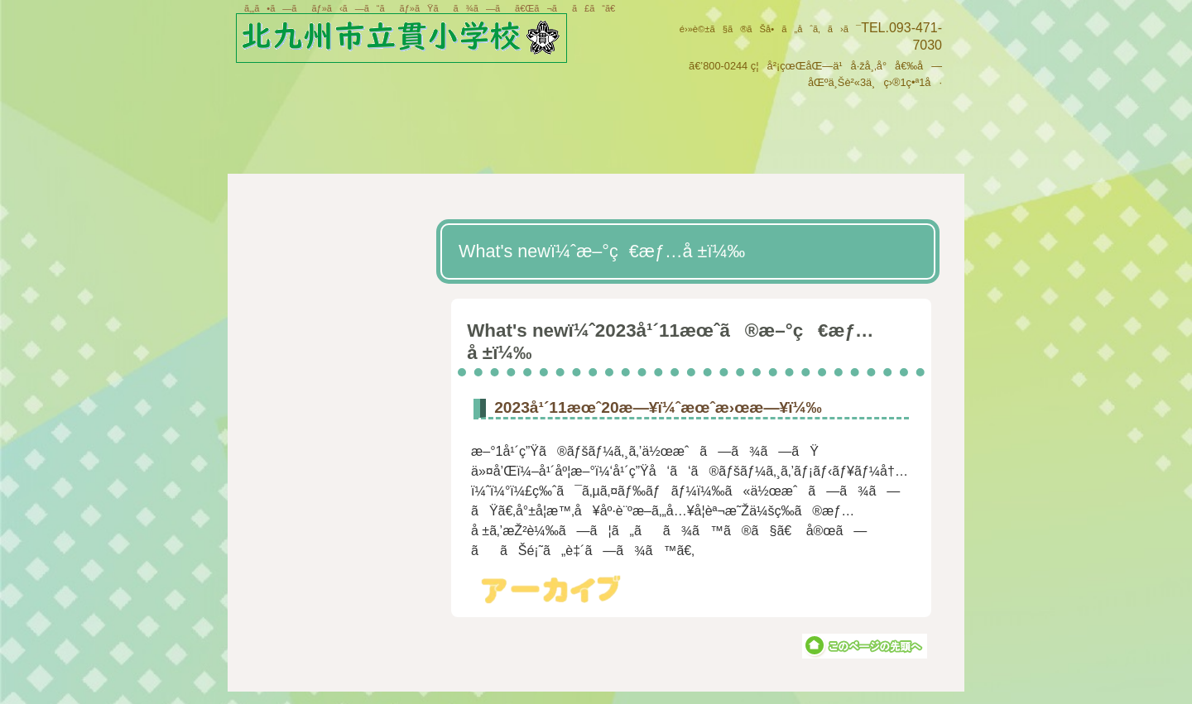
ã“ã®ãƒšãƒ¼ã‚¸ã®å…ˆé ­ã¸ (864, 646)
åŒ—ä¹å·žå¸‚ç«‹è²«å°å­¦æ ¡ (416, 40)
